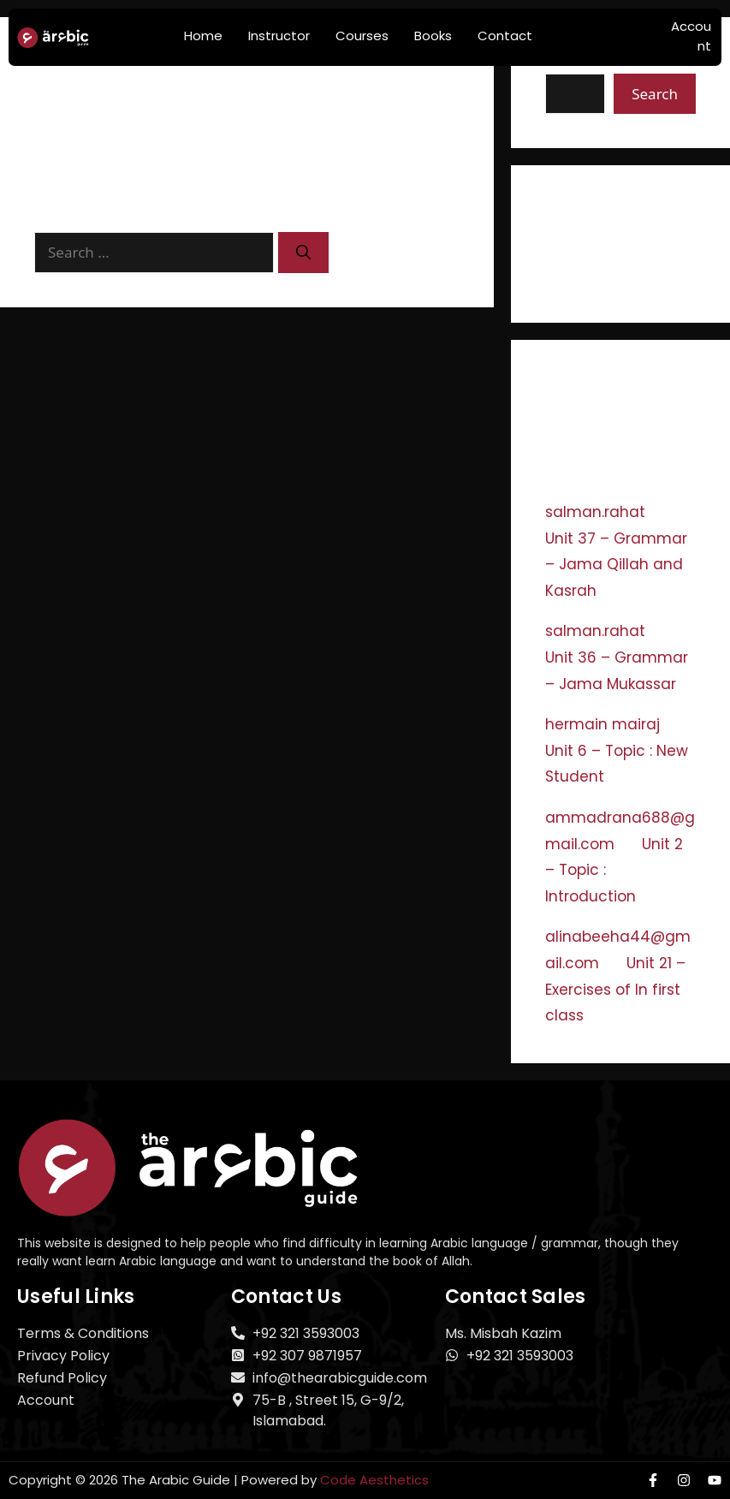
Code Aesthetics (374, 1480)
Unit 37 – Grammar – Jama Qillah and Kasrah (616, 564)
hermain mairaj (602, 724)
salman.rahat (595, 512)
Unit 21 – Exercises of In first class (615, 989)
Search (655, 94)
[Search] (303, 252)
